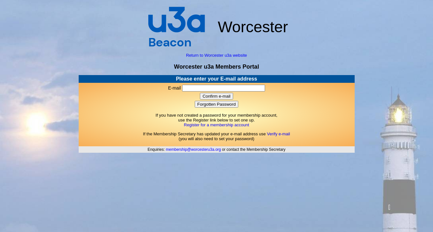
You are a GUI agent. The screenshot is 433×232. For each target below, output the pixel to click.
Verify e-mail (278, 133)
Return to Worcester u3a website (216, 55)
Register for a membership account (216, 124)
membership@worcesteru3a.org (193, 149)
